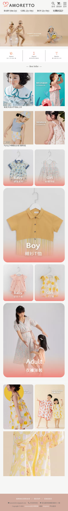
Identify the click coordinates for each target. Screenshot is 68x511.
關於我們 (37, 499)
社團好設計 (58, 11)
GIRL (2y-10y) (27, 11)
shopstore (46, 506)
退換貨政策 (48, 499)
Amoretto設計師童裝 (31, 506)
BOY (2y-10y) (43, 11)
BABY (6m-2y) (10, 11)
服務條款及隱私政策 (23, 499)
